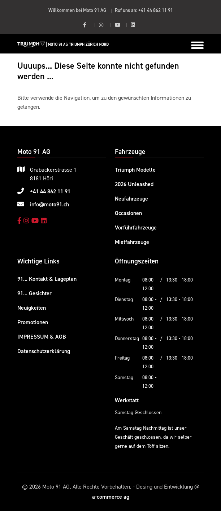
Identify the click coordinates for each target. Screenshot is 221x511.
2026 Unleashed (134, 184)
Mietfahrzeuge (132, 241)
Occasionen (128, 212)
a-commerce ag (110, 496)
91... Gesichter (34, 293)
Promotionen (32, 322)
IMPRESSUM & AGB (41, 336)
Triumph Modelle (135, 169)
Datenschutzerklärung (43, 351)
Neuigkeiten (31, 307)
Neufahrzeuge (131, 198)
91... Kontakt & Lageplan (47, 278)
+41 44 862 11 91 (155, 10)
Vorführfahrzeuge (136, 227)
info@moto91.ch (49, 204)
